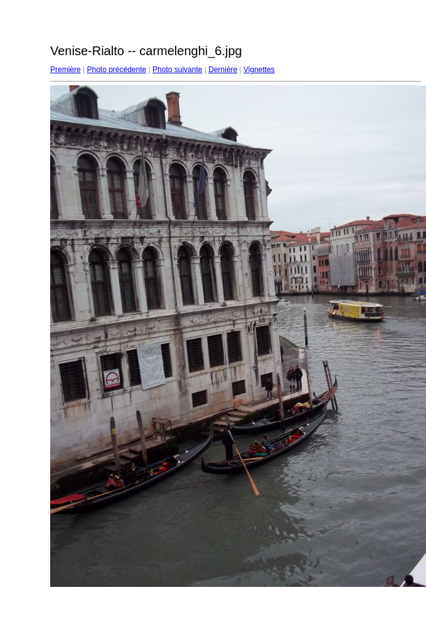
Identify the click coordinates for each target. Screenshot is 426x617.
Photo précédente (116, 69)
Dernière (222, 69)
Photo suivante (177, 69)
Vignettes (259, 69)
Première (65, 69)
